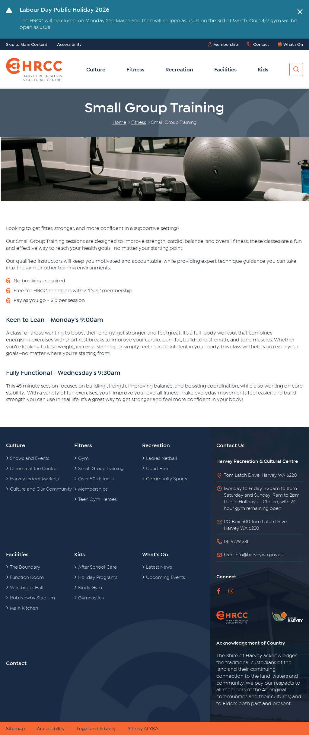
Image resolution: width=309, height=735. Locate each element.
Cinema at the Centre (33, 468)
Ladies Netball (161, 458)
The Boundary (25, 567)
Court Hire (157, 468)
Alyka (151, 728)
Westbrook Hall (26, 587)
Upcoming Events (165, 577)
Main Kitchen (24, 608)
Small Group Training (101, 468)
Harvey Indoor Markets (34, 479)
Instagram (230, 591)
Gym (83, 458)
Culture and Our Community (41, 489)
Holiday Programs (97, 577)
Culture (95, 69)
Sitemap (15, 728)
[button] (300, 12)
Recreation (179, 69)
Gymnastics (91, 598)
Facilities (225, 69)
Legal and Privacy (96, 728)
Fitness (135, 69)
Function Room (27, 577)
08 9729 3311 (237, 541)
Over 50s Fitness (96, 479)
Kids (263, 69)
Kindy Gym (90, 587)
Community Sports (166, 479)
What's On (155, 554)
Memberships (93, 489)
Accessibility (69, 44)
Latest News (159, 567)
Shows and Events (29, 458)
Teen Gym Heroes (97, 499)
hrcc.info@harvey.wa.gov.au (253, 555)
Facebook (218, 591)
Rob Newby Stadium (32, 598)
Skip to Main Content (26, 44)
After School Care (97, 567)
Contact (16, 663)
